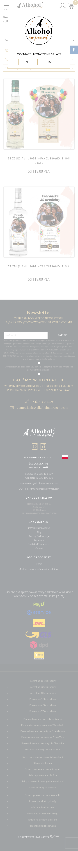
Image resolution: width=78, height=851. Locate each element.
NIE (28, 61)
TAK (49, 61)
